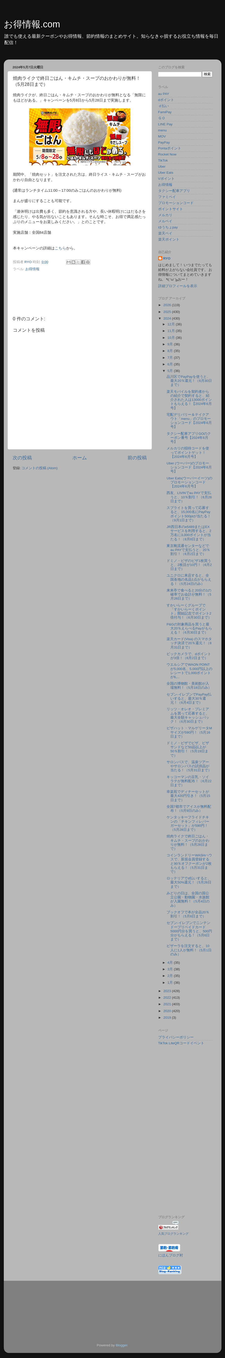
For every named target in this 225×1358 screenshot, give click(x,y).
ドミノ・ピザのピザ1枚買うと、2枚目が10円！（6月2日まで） (189, 565)
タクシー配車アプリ (174, 191)
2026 (167, 305)
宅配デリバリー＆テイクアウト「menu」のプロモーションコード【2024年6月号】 (189, 421)
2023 (167, 991)
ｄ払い (163, 106)
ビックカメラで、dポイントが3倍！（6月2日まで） (189, 656)
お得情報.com (32, 24)
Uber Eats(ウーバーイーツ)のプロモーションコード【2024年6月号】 (189, 482)
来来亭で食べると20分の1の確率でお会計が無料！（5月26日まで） (189, 594)
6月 (171, 364)
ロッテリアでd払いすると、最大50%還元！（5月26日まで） (189, 882)
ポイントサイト (170, 209)
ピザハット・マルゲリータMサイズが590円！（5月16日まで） (189, 732)
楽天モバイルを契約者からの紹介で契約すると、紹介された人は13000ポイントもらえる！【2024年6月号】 (189, 400)
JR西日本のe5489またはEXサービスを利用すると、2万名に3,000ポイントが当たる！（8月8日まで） (189, 533)
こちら (60, 248)
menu (162, 130)
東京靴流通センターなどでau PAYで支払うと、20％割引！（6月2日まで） (188, 550)
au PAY (163, 94)
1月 (171, 983)
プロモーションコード (176, 203)
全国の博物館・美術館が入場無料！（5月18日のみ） (189, 686)
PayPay (164, 142)
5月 (171, 371)
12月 (172, 324)
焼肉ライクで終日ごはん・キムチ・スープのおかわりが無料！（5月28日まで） (188, 842)
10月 (172, 338)
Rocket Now (167, 154)
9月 (171, 344)
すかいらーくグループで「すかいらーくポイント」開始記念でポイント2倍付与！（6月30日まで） (189, 611)
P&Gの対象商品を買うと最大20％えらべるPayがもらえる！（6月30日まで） (189, 628)
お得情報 (32, 269)
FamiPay (165, 112)
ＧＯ (161, 118)
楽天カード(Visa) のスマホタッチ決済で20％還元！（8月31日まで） (189, 643)
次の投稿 (22, 457)
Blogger (121, 1345)
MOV (162, 136)
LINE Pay (165, 124)
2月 (171, 976)
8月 (171, 351)
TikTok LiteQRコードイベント (181, 1043)
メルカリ (165, 215)
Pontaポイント (169, 148)
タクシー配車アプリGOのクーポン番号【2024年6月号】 (189, 438)
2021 (167, 1004)
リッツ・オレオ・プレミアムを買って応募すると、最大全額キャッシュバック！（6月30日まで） (188, 715)
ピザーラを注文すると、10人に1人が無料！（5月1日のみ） (189, 950)
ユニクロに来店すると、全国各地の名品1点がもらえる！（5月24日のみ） (189, 579)
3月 (171, 969)
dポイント (166, 100)
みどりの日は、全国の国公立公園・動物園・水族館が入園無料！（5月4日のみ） (188, 899)
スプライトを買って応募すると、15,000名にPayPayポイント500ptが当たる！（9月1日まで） (189, 514)
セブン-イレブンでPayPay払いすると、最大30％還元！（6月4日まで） (189, 698)
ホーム (79, 457)
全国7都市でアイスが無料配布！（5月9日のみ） (189, 809)
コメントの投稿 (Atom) (39, 468)
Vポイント (166, 179)
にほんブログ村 (170, 1255)
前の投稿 (137, 457)
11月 (172, 331)
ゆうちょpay (168, 227)
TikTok (163, 160)
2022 (167, 997)
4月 (171, 963)
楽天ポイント (168, 239)
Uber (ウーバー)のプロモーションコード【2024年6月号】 (189, 467)
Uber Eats (165, 172)
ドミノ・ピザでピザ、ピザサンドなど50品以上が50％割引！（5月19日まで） (188, 749)
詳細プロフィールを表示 (177, 286)
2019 (167, 1017)
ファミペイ (167, 197)
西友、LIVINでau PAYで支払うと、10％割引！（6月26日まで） (189, 497)
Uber (162, 166)
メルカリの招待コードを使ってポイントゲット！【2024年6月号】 (188, 452)
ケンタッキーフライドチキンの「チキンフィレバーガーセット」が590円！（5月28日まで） (188, 823)
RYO (167, 258)
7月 (171, 358)
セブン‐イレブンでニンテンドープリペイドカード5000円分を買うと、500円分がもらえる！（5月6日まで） (189, 931)
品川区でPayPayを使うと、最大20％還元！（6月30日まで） (189, 381)
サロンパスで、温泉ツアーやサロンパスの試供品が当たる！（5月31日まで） (189, 766)
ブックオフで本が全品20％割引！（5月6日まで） (188, 914)
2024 (167, 318)
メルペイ (165, 221)
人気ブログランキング (173, 1233)
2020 (167, 1011)
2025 (167, 312)
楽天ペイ (165, 233)
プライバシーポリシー (176, 1037)
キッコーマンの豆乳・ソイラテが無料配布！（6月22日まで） (189, 781)
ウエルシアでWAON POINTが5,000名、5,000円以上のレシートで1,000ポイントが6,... (189, 671)
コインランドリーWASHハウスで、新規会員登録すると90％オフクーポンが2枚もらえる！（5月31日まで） (189, 863)
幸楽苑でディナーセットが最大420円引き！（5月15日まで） (188, 796)
